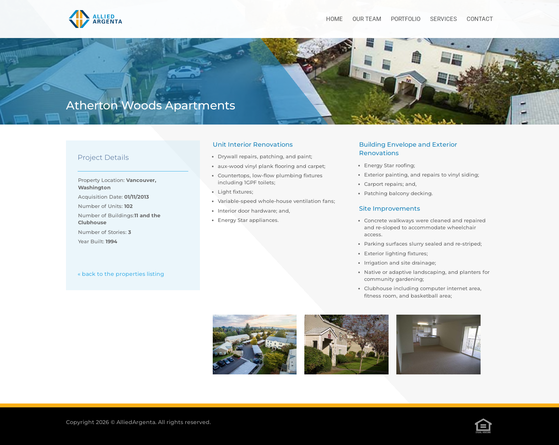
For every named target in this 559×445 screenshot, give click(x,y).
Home (334, 19)
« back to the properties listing (121, 273)
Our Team (366, 19)
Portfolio (405, 19)
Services (443, 19)
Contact (480, 19)
